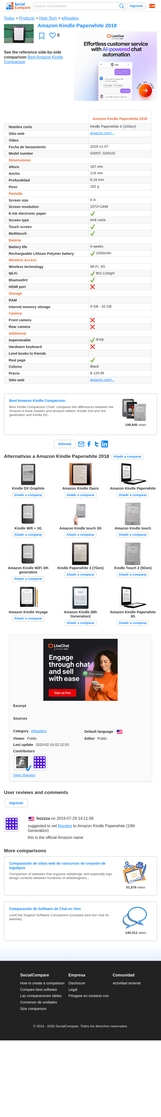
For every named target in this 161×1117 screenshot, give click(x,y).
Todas (9, 18)
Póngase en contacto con (89, 996)
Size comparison (33, 1009)
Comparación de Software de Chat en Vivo (45, 909)
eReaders (70, 18)
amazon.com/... (102, 133)
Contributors (24, 751)
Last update (23, 745)
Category (20, 731)
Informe (64, 444)
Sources (20, 718)
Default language (98, 732)
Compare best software (38, 990)
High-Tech (48, 18)
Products (27, 18)
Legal (73, 990)
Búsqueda (121, 5)
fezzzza (43, 818)
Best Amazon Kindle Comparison (37, 401)
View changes (24, 775)
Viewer (19, 738)
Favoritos (41, 35)
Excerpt (19, 706)
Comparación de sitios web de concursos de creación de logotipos (57, 865)
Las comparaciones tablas (40, 996)
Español (152, 6)
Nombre (65, 826)
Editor (89, 738)
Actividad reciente (127, 983)
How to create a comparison (42, 983)
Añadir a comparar (127, 456)
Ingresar (136, 6)
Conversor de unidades (38, 1002)
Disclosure (77, 983)
